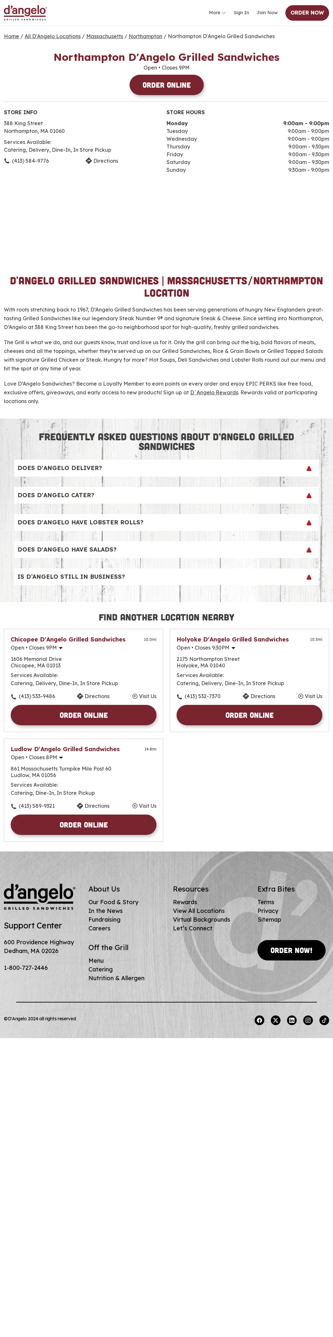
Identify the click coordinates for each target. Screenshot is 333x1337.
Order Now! (291, 950)
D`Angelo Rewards (214, 392)
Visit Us (147, 696)
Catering (100, 969)
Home (11, 36)
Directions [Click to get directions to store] (105, 161)
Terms (266, 902)
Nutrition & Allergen (116, 978)
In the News (105, 911)
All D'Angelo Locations (53, 36)
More (217, 13)
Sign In (241, 13)
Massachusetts (104, 36)
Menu (96, 960)
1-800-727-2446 (26, 967)
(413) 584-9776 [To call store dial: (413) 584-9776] (30, 161)
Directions (97, 696)
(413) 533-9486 (37, 696)
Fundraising (104, 919)
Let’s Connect (192, 928)
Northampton (145, 36)
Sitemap (269, 919)
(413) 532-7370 (203, 696)
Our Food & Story (113, 902)
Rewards (185, 902)
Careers (99, 928)
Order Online (167, 84)
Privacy (268, 911)
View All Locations (199, 911)
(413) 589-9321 (37, 806)
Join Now (267, 13)
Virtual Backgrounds (201, 919)
